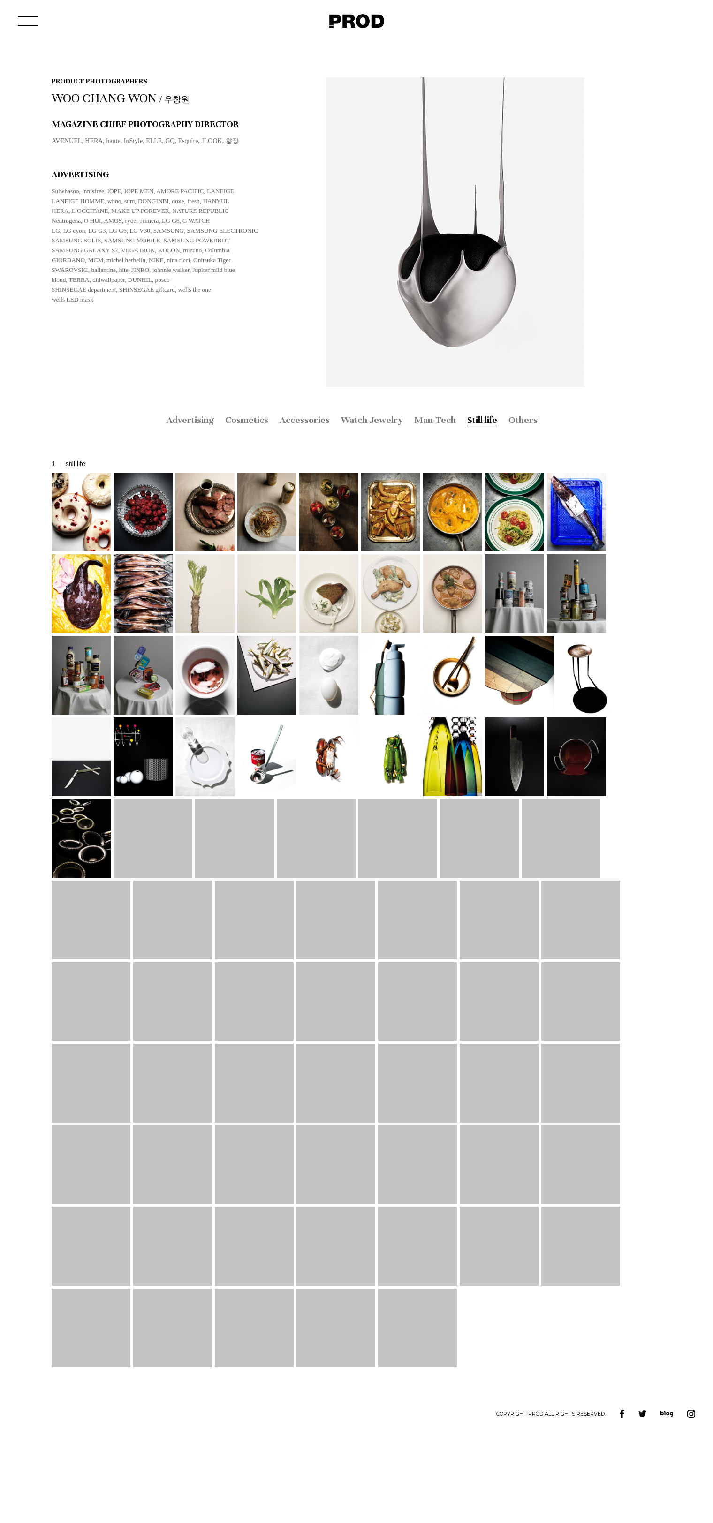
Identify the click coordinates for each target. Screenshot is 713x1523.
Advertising (190, 420)
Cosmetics (246, 420)
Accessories (305, 420)
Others (523, 420)
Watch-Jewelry (372, 420)
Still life (482, 420)
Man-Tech (435, 420)
